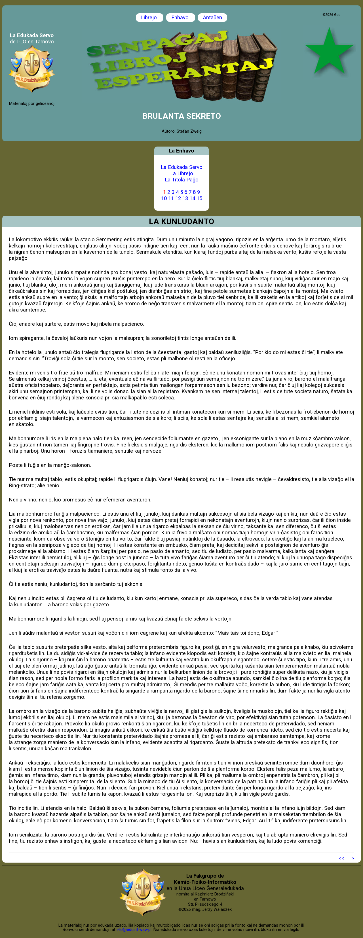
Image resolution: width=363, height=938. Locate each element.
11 (171, 198)
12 (178, 198)
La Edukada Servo (181, 167)
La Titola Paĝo (182, 180)
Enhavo (180, 17)
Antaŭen (212, 17)
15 (199, 198)
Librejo (149, 17)
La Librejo (181, 173)
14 (192, 198)
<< (341, 858)
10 (164, 198)
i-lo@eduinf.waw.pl (134, 929)
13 (185, 198)
